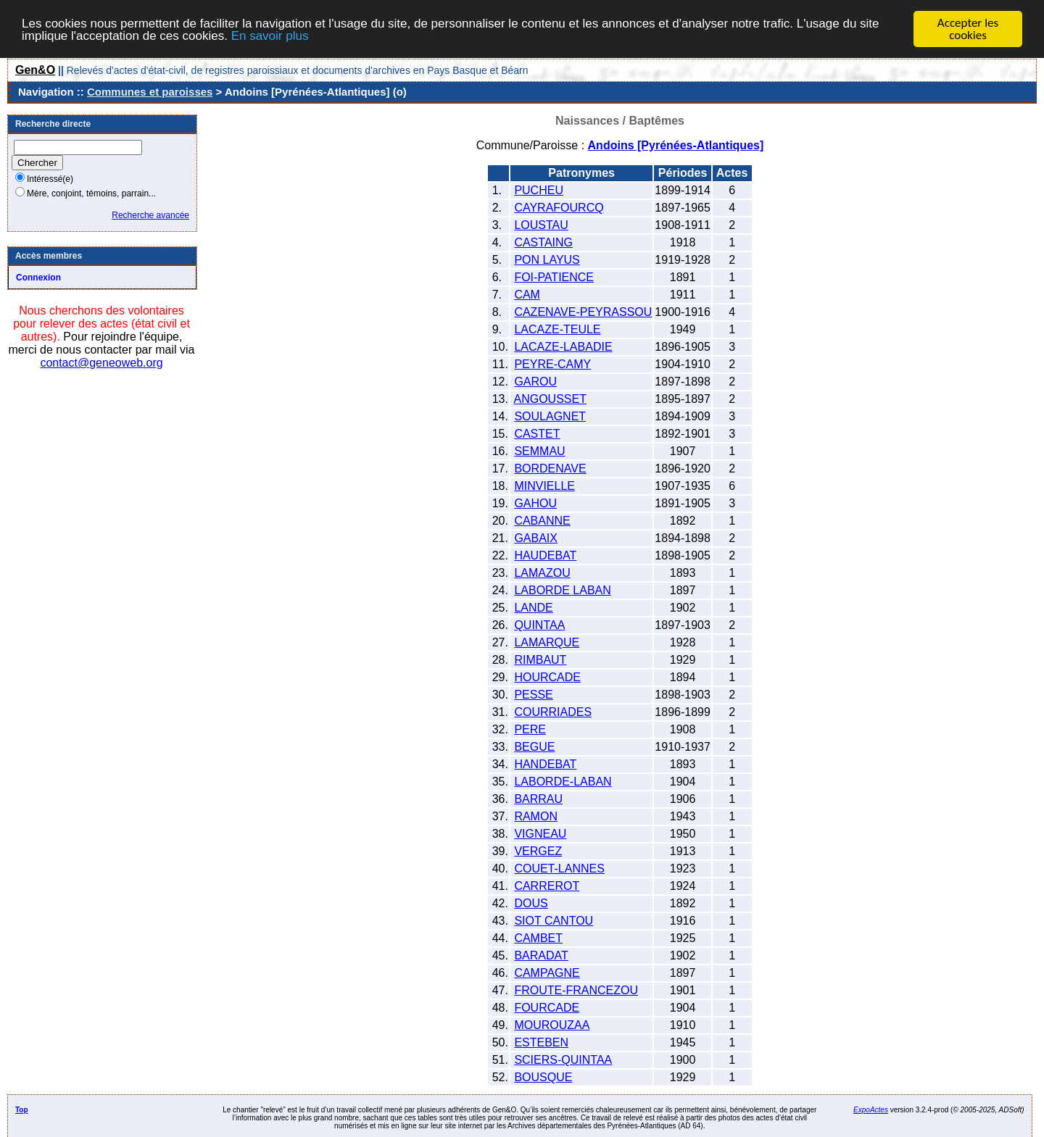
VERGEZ (538, 851)
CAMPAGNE (546, 973)
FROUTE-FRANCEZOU (576, 990)
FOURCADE (546, 1007)
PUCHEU (538, 190)
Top (21, 1110)
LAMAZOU (542, 573)
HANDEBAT (545, 764)
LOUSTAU (541, 225)
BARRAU (538, 799)
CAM (527, 294)
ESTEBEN (541, 1042)
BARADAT (541, 955)
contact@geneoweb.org (101, 363)
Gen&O (35, 70)
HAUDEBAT (545, 555)
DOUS (530, 903)
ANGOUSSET (550, 399)
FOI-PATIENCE (554, 277)
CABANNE (542, 521)
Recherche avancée (150, 215)
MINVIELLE (544, 486)
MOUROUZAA (551, 1025)
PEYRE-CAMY (552, 364)
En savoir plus (270, 35)
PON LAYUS (546, 260)
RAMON (536, 816)
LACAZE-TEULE (557, 329)
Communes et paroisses (149, 92)
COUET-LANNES (559, 868)
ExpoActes (870, 1110)
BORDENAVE (550, 468)
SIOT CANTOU (553, 921)
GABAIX (536, 538)
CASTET (537, 434)
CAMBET (538, 938)
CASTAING (543, 242)
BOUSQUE (543, 1077)
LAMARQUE (546, 642)
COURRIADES (553, 712)
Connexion (38, 277)
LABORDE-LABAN (562, 781)
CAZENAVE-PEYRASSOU (583, 312)
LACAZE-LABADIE (563, 347)
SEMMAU (539, 451)
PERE (530, 729)
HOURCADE (547, 677)
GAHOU (535, 503)
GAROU (535, 381)
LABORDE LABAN (562, 590)
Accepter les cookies (967, 29)
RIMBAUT (540, 660)
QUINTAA (539, 625)
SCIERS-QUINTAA (563, 1060)
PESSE (533, 694)
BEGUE (534, 747)
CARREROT (546, 886)
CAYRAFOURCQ (558, 207)
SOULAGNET (550, 416)
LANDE (533, 607)
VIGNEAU (540, 834)
